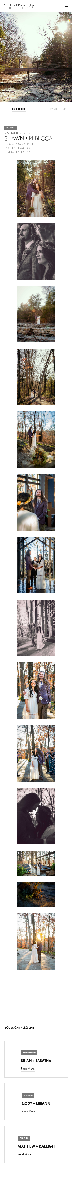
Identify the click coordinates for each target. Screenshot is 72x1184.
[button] (66, 6)
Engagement (29, 1053)
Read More (28, 1068)
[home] (20, 6)
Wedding (10, 128)
